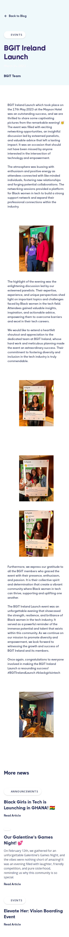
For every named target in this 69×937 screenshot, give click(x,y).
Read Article (12, 815)
